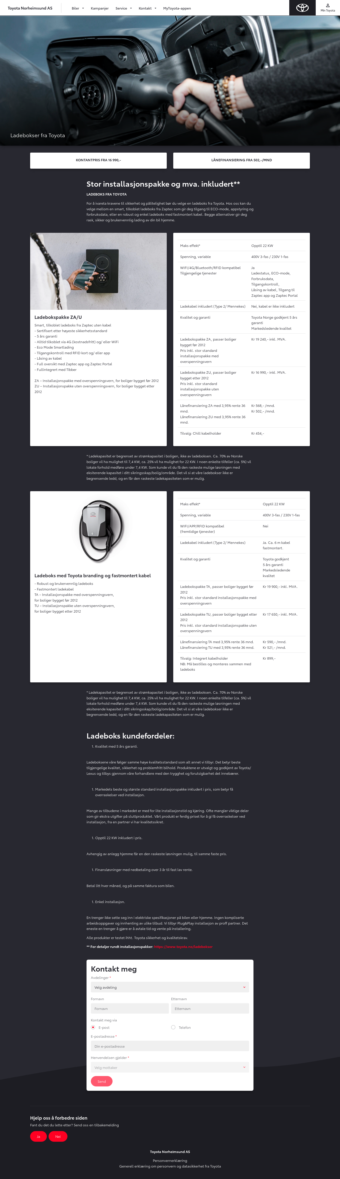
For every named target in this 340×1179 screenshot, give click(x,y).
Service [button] (122, 7)
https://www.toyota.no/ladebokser (183, 946)
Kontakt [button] (145, 7)
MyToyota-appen (177, 7)
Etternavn (179, 998)
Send (102, 1081)
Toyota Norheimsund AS (30, 7)
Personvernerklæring (170, 1160)
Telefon (185, 1027)
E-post (104, 1027)
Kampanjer (100, 7)
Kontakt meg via (104, 1019)
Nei (58, 1136)
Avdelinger (100, 977)
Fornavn (97, 998)
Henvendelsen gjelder (109, 1057)
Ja (38, 1136)
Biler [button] (76, 7)
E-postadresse (102, 1036)
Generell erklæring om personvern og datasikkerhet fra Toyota (170, 1165)
